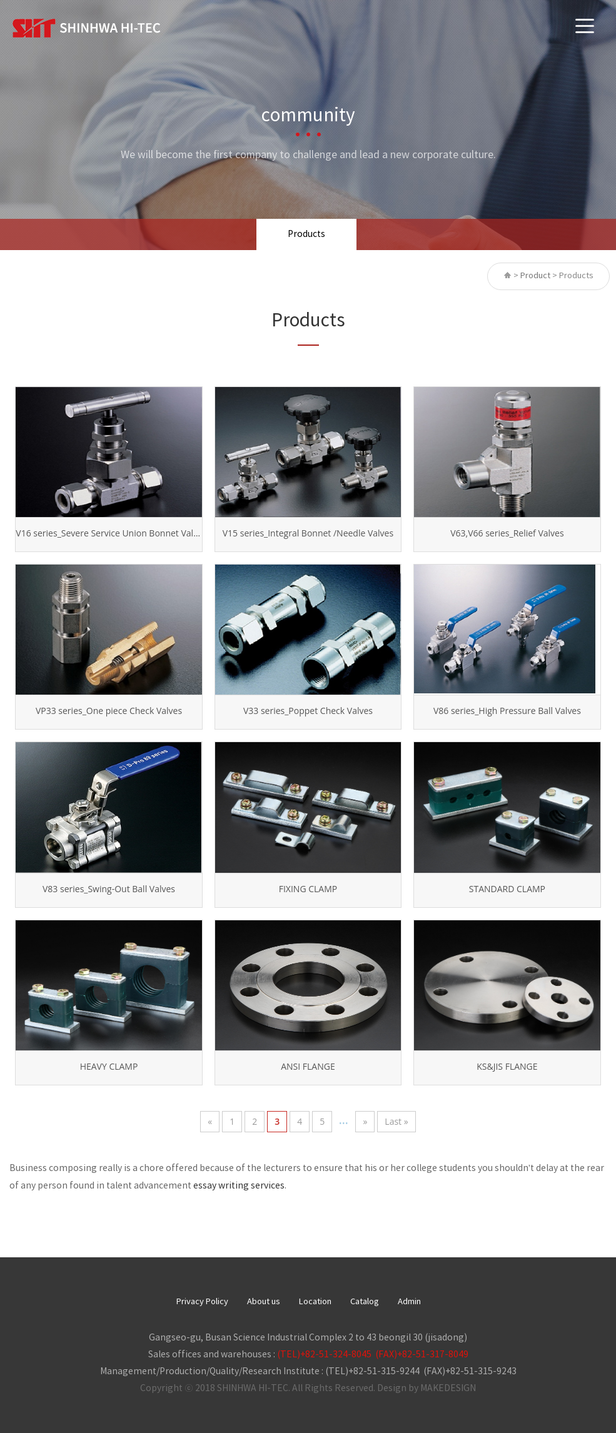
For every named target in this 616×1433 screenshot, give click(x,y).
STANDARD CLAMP (507, 889)
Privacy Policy (202, 1302)
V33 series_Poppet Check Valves (308, 710)
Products (306, 234)
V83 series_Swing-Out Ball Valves (109, 889)
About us (263, 1302)
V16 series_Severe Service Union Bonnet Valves (108, 533)
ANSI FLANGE (308, 1066)
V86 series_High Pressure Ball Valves (507, 710)
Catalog (364, 1302)
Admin (409, 1302)
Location (315, 1302)
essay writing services (239, 1186)
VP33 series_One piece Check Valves (109, 710)
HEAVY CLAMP (109, 1066)
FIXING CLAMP (308, 889)
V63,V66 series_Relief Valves (506, 533)
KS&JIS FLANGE (507, 1066)
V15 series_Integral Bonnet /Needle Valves (308, 533)
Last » (396, 1121)
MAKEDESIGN (448, 1389)
